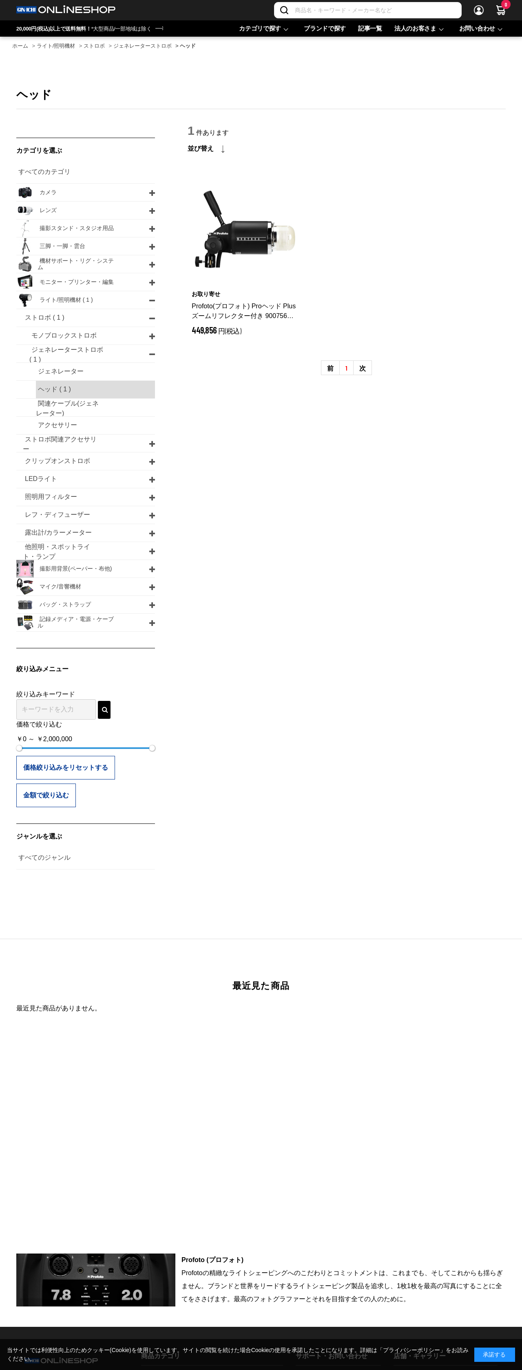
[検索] (284, 10)
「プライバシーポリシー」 (411, 1350)
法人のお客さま (415, 28)
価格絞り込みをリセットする (65, 767)
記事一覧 (370, 28)
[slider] (19, 748)
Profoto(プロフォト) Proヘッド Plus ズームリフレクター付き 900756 (245, 312)
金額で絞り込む (46, 795)
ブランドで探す (325, 28)
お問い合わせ (477, 28)
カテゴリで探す (260, 28)
